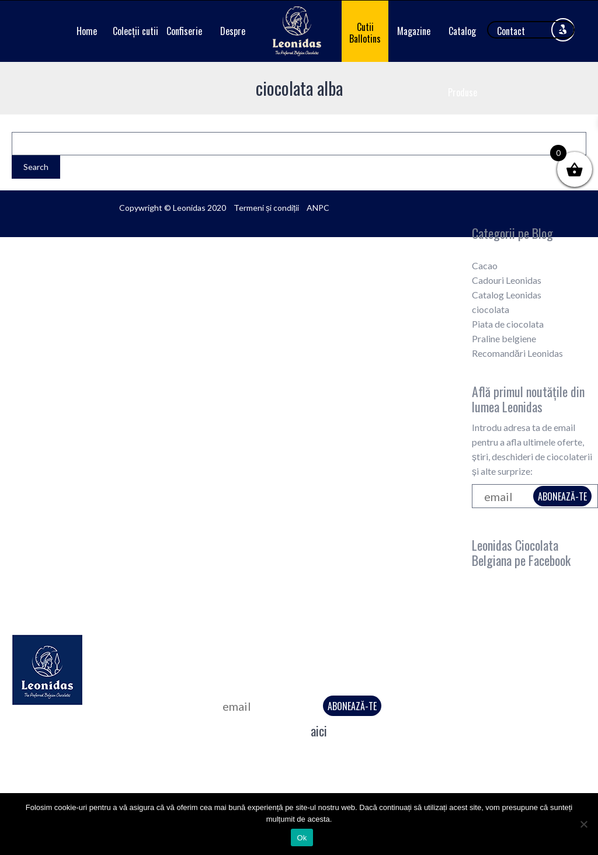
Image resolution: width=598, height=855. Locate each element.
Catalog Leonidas (506, 294)
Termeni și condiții (266, 208)
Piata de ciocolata (508, 323)
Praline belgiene (504, 338)
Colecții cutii (135, 31)
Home (87, 31)
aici (319, 730)
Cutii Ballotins (365, 33)
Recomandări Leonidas (517, 353)
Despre (232, 31)
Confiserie (184, 31)
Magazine (413, 31)
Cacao (485, 265)
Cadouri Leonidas (506, 280)
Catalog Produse (462, 61)
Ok (302, 837)
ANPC (318, 208)
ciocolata (490, 309)
